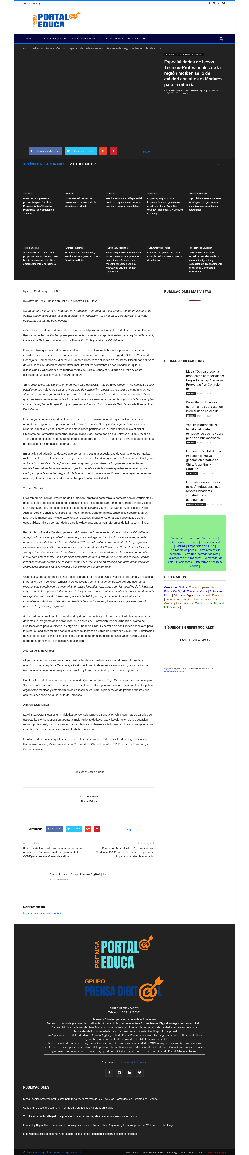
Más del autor (82, 164)
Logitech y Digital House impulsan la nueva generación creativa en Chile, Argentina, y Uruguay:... (203, 460)
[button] (221, 39)
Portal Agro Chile (176, 1152)
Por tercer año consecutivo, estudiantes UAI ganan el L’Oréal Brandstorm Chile (82, 256)
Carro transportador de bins (201, 554)
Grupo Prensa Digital (37, 1152)
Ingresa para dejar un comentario (42, 913)
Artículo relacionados (44, 164)
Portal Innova (133, 1152)
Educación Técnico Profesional (179, 54)
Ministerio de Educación (201, 247)
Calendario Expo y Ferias (86, 38)
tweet (146, 152)
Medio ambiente (31, 247)
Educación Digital (174, 591)
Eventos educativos (198, 193)
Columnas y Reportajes (53, 38)
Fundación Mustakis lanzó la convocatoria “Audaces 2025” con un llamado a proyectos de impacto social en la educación (125, 852)
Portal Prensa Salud (153, 1152)
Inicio (26, 48)
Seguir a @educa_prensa (195, 639)
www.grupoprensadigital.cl (171, 1023)
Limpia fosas (184, 562)
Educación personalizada (204, 587)
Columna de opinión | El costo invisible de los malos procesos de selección (164, 256)
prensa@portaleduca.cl (133, 1062)
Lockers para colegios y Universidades (188, 599)
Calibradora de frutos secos (185, 558)
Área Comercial (114, 38)
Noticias (30, 38)
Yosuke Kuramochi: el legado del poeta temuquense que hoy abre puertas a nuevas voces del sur (124, 202)
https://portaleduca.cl (59, 879)
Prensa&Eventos (196, 1152)
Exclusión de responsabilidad (65, 1152)
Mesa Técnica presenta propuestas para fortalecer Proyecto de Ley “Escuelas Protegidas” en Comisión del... (205, 380)
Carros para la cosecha (185, 538)
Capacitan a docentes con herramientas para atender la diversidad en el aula (80, 202)
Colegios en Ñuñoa (175, 587)
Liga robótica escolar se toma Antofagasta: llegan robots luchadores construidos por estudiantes (204, 491)
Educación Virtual (197, 591)
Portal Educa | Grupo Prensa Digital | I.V (189, 90)
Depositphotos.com (174, 671)
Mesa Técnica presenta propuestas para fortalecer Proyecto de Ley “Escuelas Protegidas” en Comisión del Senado (39, 206)
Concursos (153, 193)
